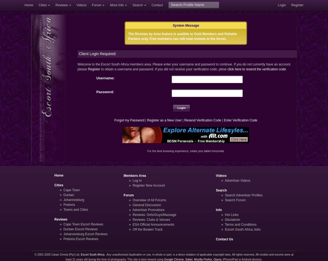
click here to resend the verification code (257, 69)
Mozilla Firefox (203, 259)
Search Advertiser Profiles (243, 195)
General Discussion (147, 205)
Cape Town (71, 190)
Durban (68, 195)
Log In (137, 181)
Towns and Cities (75, 210)
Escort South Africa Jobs (243, 229)
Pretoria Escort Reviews (80, 239)
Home (29, 5)
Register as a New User (164, 120)
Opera (217, 259)
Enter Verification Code (241, 120)
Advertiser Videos (237, 181)
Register (297, 5)
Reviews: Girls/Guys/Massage (154, 215)
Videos (82, 5)
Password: (105, 92)
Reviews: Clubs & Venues (151, 220)
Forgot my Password (129, 120)
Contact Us (224, 239)
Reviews (62, 5)
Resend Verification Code (202, 120)
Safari (189, 259)
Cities (43, 5)
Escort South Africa (92, 254)
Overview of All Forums (149, 200)
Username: (105, 78)
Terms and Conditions (240, 225)
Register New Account (149, 185)
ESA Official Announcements (153, 225)
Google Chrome (174, 259)
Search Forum (235, 200)
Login (282, 5)
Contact (157, 5)
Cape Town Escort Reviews (83, 224)
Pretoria (69, 205)
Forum (96, 5)
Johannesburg (73, 200)
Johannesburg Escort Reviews (85, 234)
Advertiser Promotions (148, 210)
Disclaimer (232, 220)
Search (137, 5)
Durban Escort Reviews (80, 229)
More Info (117, 5)
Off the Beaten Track (148, 229)
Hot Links (231, 215)
